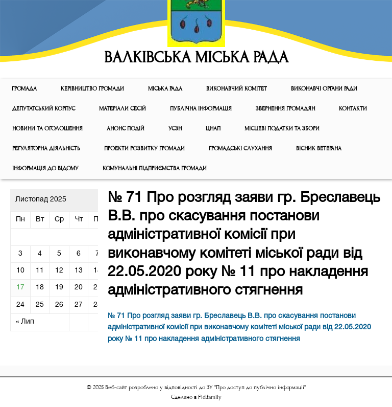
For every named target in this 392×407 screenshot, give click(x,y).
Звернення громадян (285, 108)
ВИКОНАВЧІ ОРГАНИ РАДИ (324, 88)
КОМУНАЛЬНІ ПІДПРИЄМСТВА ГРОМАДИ (155, 168)
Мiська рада (165, 88)
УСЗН (175, 128)
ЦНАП (213, 128)
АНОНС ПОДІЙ (125, 128)
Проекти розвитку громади (144, 148)
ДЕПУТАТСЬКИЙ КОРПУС (43, 108)
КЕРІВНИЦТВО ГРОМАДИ (92, 88)
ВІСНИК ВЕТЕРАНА (318, 148)
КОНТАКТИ (353, 108)
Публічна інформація (201, 108)
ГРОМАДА (24, 88)
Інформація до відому (45, 168)
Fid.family (210, 397)
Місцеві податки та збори (282, 128)
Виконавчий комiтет (236, 88)
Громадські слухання (240, 148)
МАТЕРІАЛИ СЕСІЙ (122, 108)
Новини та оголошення (47, 128)
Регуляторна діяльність (46, 148)
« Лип (25, 322)
